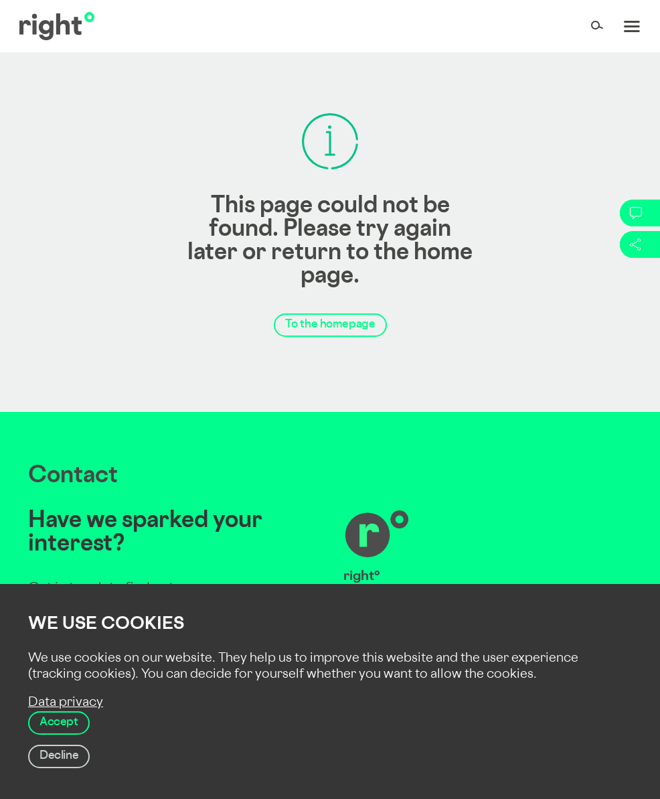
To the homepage (330, 324)
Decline (58, 756)
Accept (58, 722)
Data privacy (65, 703)
